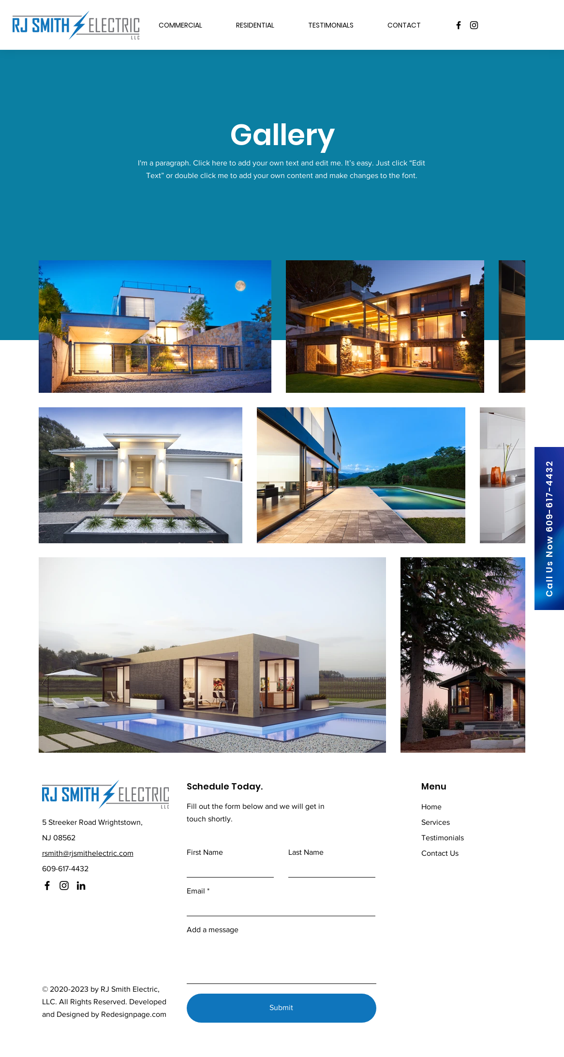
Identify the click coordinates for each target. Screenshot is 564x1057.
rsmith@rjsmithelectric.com (88, 853)
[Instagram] (474, 25)
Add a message (212, 930)
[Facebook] (458, 25)
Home (431, 807)
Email (196, 891)
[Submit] (281, 1008)
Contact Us (440, 853)
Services (435, 822)
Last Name (306, 852)
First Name (205, 852)
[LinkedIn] (81, 885)
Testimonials (442, 838)
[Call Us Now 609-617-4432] (549, 528)
